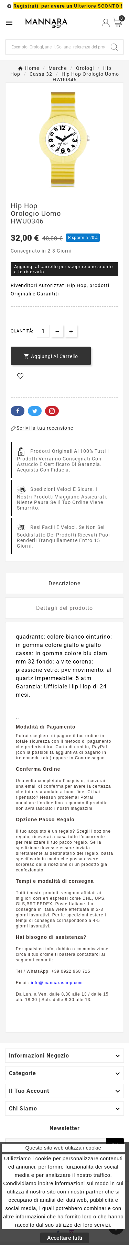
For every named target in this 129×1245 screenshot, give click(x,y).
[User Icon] (106, 23)
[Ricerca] (55, 47)
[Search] (114, 47)
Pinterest (52, 411)
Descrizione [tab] (64, 583)
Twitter (35, 411)
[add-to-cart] (51, 356)
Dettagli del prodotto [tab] (64, 608)
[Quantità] (43, 331)
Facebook (17, 411)
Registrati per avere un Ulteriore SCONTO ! (67, 6)
